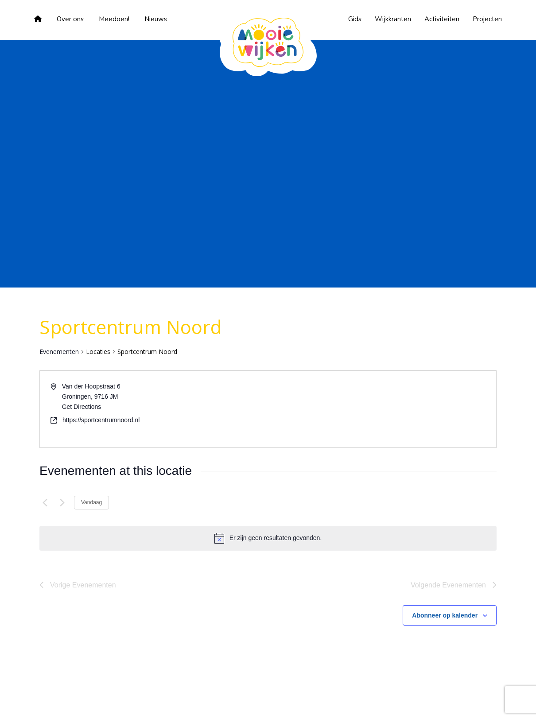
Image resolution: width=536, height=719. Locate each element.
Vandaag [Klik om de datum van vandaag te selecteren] (91, 502)
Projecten (487, 19)
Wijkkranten (393, 19)
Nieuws (155, 19)
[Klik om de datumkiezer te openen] (156, 503)
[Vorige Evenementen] (44, 502)
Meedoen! (114, 19)
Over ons (70, 19)
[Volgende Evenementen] (62, 502)
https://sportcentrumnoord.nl (101, 420)
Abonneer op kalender (445, 615)
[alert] (275, 538)
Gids (354, 19)
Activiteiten (441, 19)
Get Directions (81, 406)
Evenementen (59, 351)
